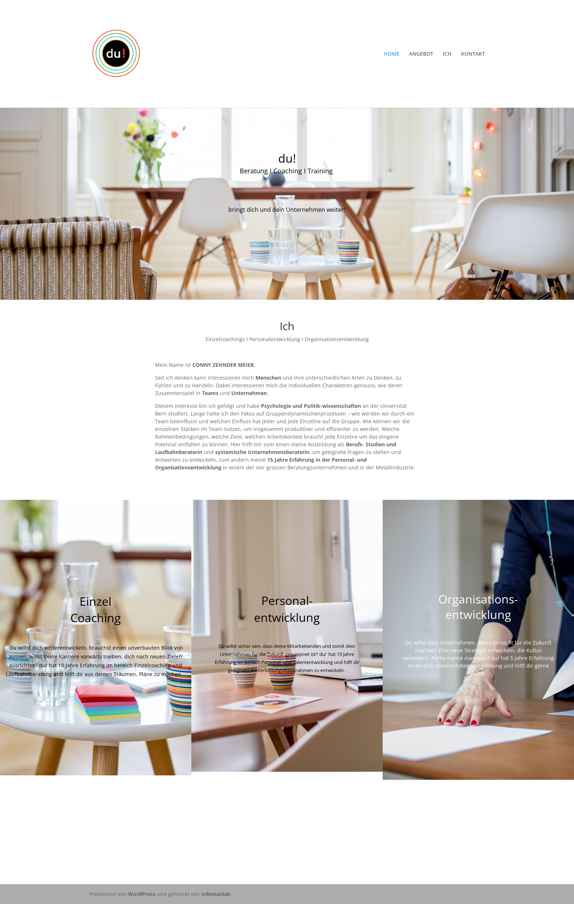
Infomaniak (216, 893)
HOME (392, 54)
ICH (447, 54)
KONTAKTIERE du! (287, 827)
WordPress (141, 893)
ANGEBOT (421, 54)
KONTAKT (473, 54)
